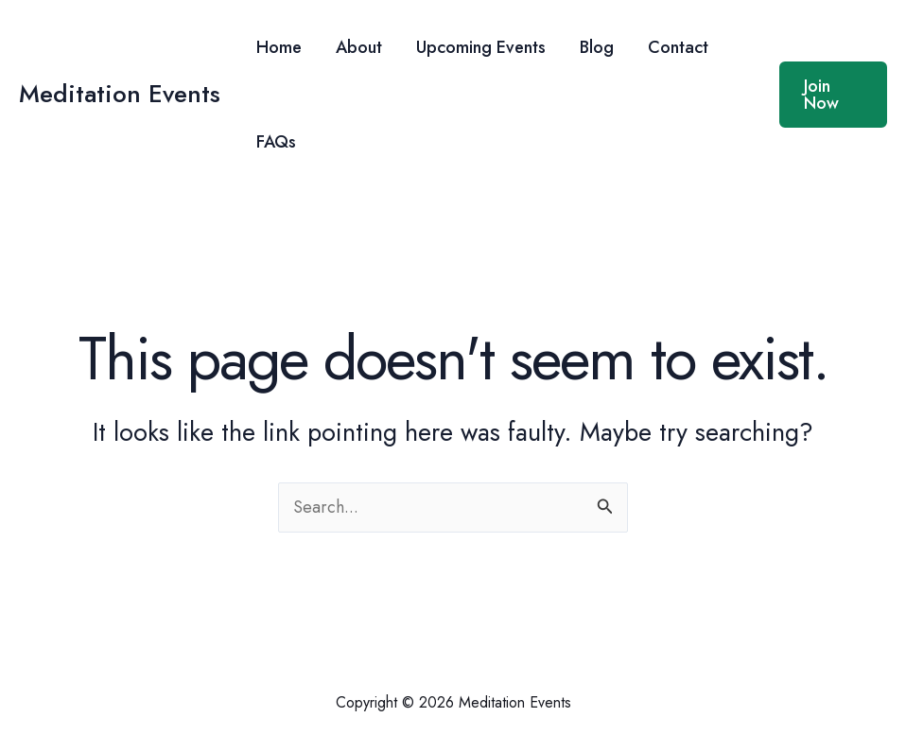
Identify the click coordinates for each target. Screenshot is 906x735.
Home (279, 47)
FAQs (276, 142)
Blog (597, 47)
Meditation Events (119, 94)
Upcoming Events (481, 47)
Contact (678, 47)
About (359, 47)
